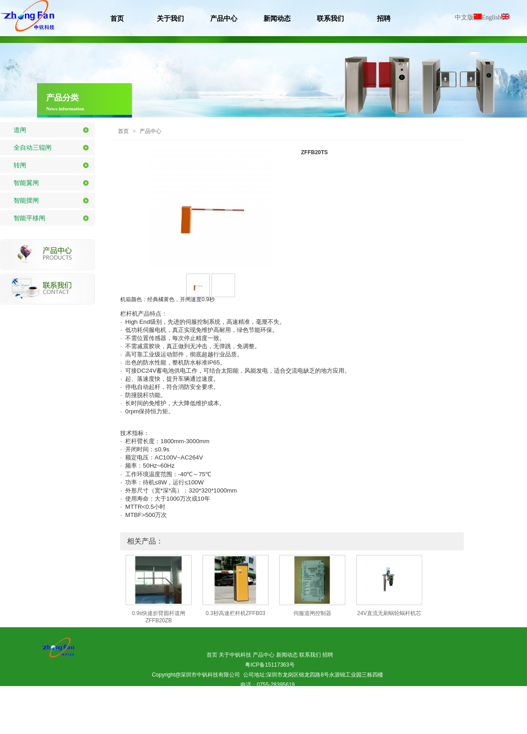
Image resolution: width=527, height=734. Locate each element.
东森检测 (262, 714)
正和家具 (319, 714)
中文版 (468, 17)
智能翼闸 (26, 182)
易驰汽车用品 (231, 714)
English (495, 17)
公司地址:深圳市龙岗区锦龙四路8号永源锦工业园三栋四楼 (313, 675)
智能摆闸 (26, 200)
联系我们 (310, 655)
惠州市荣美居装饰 (317, 704)
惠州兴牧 (267, 724)
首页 (123, 131)
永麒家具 (299, 724)
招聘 (327, 655)
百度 (262, 704)
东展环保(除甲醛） (185, 714)
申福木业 (383, 714)
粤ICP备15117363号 (269, 665)
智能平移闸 (29, 218)
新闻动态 (287, 655)
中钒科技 (290, 714)
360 (280, 704)
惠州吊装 (146, 714)
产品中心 (150, 131)
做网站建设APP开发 (226, 704)
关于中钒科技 (235, 655)
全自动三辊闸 (33, 147)
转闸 (20, 165)
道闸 (20, 129)
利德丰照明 (351, 714)
